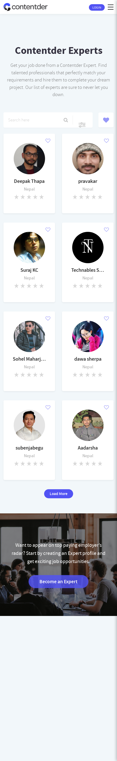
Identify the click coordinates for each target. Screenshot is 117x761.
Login (96, 7)
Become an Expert (58, 581)
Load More (59, 493)
